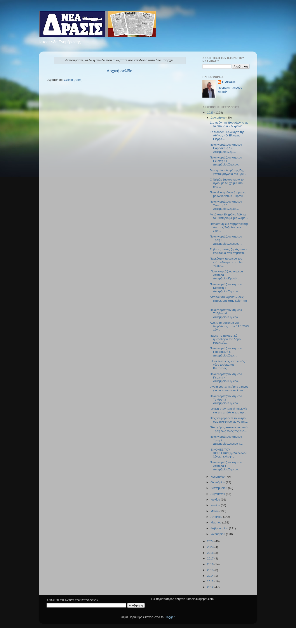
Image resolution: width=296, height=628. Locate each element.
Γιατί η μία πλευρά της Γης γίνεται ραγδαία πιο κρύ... (228, 172)
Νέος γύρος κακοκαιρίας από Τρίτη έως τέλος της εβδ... (228, 429)
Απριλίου (217, 516)
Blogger (169, 617)
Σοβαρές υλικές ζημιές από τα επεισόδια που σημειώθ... (229, 251)
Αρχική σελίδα (119, 71)
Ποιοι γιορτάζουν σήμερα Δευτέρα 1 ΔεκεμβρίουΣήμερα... (226, 466)
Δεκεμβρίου (218, 117)
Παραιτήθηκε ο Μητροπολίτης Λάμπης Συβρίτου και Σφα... (229, 227)
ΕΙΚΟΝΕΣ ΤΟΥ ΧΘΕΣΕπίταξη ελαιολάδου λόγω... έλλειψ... (228, 453)
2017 (210, 558)
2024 (210, 541)
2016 (210, 564)
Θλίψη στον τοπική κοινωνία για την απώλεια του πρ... (228, 410)
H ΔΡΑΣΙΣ (228, 82)
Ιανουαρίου (218, 534)
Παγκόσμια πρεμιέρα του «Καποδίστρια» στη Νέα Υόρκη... (227, 262)
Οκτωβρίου (218, 482)
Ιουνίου (216, 505)
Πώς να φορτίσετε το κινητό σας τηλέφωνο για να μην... (229, 419)
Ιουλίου (216, 499)
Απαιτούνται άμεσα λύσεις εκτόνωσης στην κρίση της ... (228, 300)
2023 (210, 547)
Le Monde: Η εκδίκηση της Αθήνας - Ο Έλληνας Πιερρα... (227, 135)
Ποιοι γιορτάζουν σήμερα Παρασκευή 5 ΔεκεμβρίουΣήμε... (226, 352)
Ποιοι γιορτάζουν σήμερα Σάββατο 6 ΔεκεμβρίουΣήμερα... (226, 313)
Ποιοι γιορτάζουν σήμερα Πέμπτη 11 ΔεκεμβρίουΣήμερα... (226, 161)
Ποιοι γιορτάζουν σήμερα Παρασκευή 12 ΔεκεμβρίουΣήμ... (226, 148)
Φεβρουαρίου (220, 528)
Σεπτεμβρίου (219, 488)
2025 (210, 112)
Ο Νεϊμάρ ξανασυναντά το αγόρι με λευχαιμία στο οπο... (227, 183)
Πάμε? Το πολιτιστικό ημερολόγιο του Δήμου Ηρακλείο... (226, 339)
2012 (210, 587)
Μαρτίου (216, 522)
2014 (210, 575)
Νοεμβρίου (218, 476)
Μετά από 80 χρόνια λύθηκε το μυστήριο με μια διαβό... (229, 216)
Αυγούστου (218, 494)
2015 (210, 570)
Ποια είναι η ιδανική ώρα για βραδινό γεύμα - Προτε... (228, 194)
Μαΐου (215, 511)
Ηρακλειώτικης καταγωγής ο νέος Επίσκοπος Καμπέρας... (228, 365)
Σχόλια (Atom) (73, 79)
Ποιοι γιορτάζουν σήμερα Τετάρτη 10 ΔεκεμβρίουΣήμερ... (226, 205)
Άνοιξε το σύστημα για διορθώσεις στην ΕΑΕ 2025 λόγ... (229, 326)
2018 (210, 552)
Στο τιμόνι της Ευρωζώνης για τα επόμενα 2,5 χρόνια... (229, 124)
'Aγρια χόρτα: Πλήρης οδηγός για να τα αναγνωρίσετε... (229, 388)
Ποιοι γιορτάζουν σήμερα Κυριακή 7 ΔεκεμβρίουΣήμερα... (226, 288)
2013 (210, 581)
